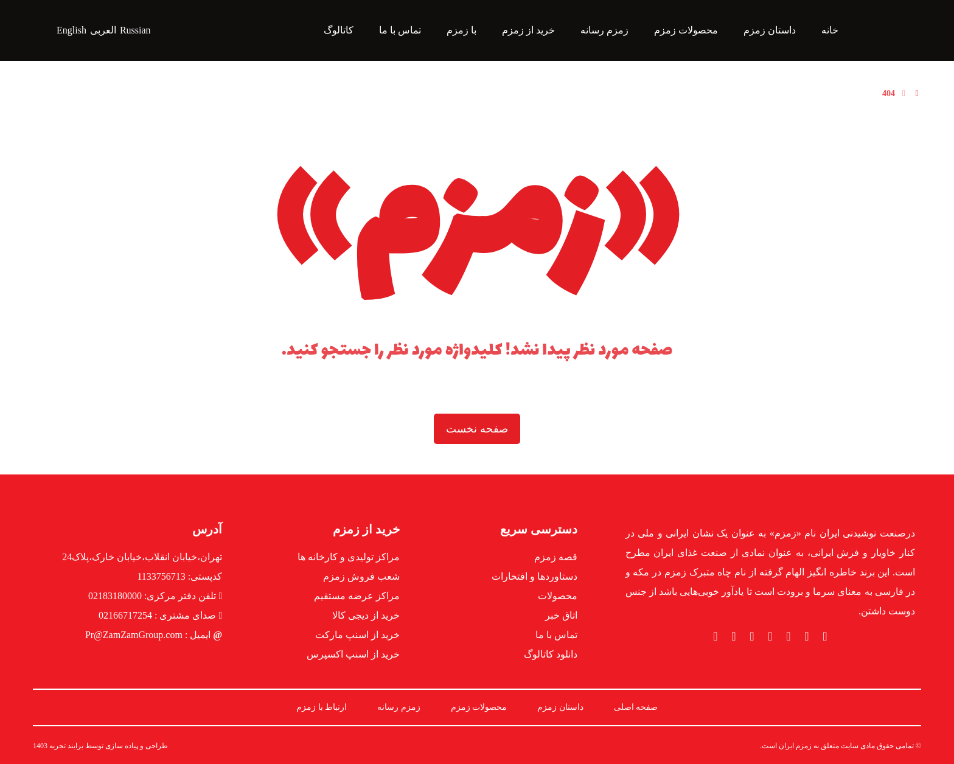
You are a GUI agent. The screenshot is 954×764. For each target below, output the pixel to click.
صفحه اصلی (636, 707)
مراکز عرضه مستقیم (357, 596)
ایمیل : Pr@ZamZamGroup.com (153, 635)
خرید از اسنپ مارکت (357, 635)
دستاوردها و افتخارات (534, 576)
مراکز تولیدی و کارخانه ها (349, 557)
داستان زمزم (560, 707)
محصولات (557, 596)
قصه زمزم (555, 557)
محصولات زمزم (479, 707)
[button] (825, 636)
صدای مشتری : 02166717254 (160, 615)
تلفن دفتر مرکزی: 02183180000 (155, 596)
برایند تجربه (66, 745)
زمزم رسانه (398, 707)
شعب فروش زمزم (361, 576)
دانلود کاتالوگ (550, 654)
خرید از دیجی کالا (366, 615)
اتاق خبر (561, 615)
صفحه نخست (477, 429)
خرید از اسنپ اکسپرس (353, 654)
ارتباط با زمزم (321, 707)
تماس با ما (556, 635)
